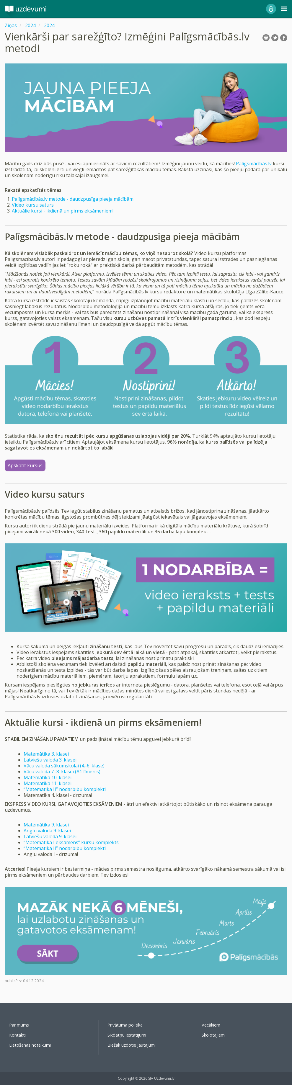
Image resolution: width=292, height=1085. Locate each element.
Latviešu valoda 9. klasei (50, 836)
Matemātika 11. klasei (47, 783)
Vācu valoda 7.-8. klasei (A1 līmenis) (62, 771)
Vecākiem (211, 1025)
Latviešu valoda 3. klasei (50, 759)
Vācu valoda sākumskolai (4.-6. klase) (64, 765)
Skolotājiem (213, 1035)
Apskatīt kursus (25, 465)
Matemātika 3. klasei (46, 754)
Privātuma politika (125, 1025)
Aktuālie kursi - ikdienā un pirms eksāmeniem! (62, 210)
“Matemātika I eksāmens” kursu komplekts (71, 842)
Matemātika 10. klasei (47, 777)
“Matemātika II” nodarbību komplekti (65, 789)
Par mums (19, 1025)
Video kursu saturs (33, 205)
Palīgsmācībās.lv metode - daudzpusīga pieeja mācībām (72, 199)
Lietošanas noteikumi (30, 1045)
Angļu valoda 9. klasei (47, 830)
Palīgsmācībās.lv (254, 163)
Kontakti (17, 1035)
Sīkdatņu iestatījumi (126, 1035)
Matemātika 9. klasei (46, 824)
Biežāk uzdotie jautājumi (131, 1045)
